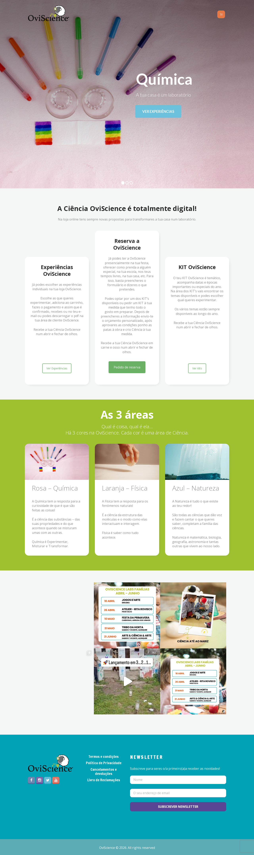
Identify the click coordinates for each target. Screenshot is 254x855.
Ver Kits (197, 368)
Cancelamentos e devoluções (103, 771)
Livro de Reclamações (103, 779)
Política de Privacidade (103, 762)
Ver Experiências (56, 368)
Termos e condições (104, 756)
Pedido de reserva (127, 367)
